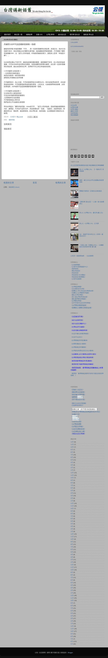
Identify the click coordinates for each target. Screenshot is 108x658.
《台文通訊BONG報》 (78, 289)
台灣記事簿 (50, 34)
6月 (72, 457)
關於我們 (7, 34)
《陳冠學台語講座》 (78, 392)
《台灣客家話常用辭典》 (79, 347)
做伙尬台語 (62, 34)
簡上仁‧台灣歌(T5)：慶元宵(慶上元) (91, 212)
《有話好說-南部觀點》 (78, 277)
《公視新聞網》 (76, 265)
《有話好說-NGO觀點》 (78, 275)
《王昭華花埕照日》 (77, 405)
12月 (72, 442)
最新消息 (12, 120)
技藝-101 (39, 34)
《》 (75, 416)
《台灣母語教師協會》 (79, 305)
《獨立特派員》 (76, 271)
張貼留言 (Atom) (14, 187)
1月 (72, 470)
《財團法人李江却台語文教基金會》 (83, 291)
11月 (72, 444)
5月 (72, 460)
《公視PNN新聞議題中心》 (80, 267)
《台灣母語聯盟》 (77, 287)
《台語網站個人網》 (78, 431)
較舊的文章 (61, 183)
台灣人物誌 (74, 109)
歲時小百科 (74, 111)
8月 (72, 452)
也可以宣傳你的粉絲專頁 (77, 46)
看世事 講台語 (75, 34)
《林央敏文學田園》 (78, 394)
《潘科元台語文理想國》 (79, 403)
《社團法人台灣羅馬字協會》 (80, 293)
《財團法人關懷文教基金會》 (82, 307)
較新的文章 (9, 183)
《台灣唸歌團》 (77, 424)
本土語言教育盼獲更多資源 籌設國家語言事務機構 (87, 165)
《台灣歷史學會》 (77, 301)
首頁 (35, 183)
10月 (72, 447)
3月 (72, 465)
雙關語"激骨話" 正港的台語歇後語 (90, 191)
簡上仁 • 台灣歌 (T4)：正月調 (89, 223)
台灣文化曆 (74, 107)
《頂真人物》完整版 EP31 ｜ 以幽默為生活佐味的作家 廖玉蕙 (91, 246)
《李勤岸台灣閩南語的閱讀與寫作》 (86, 412)
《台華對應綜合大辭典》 (79, 344)
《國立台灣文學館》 (77, 295)
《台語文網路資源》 (78, 429)
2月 (72, 467)
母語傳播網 (74, 115)
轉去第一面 (18, 34)
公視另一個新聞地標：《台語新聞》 (83, 256)
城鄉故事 (29, 34)
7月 (72, 455)
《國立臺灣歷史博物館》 (79, 299)
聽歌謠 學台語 (89, 34)
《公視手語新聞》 (77, 279)
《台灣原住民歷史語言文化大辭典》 (83, 350)
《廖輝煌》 (77, 397)
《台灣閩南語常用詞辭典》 (80, 340)
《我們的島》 (75, 269)
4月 (72, 462)
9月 (72, 449)
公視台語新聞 (74, 42)
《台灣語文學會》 (77, 426)
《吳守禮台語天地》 (78, 399)
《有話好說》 (75, 273)
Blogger (70, 652)
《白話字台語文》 (77, 337)
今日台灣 (74, 105)
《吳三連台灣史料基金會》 (80, 297)
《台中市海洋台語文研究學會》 (81, 303)
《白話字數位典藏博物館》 (80, 333)
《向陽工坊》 (76, 414)
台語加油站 (74, 113)
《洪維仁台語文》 (77, 390)
